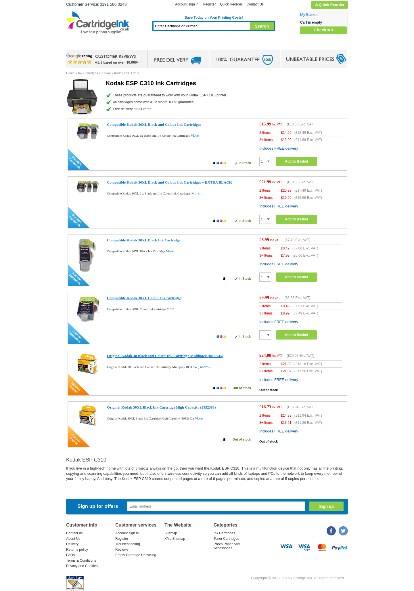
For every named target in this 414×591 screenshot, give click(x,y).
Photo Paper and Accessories (215, 44)
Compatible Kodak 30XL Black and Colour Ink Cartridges (154, 124)
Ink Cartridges (109, 44)
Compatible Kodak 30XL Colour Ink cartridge (144, 298)
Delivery (72, 544)
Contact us (74, 533)
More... (196, 135)
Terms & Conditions (81, 560)
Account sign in (186, 4)
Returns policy (77, 550)
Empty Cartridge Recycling (135, 555)
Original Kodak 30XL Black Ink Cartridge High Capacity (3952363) (161, 407)
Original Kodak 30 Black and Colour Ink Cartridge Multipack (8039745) (165, 356)
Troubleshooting (127, 544)
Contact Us (255, 4)
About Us (73, 539)
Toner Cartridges (154, 44)
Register (209, 4)
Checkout (323, 30)
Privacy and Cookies (81, 566)
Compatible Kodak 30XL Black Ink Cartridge (143, 240)
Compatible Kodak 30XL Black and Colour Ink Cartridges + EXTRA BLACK (169, 182)
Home (77, 44)
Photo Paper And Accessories (227, 546)
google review (103, 59)
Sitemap (170, 533)
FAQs (70, 555)
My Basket (309, 14)
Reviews (121, 550)
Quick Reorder (329, 5)
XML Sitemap (174, 539)
